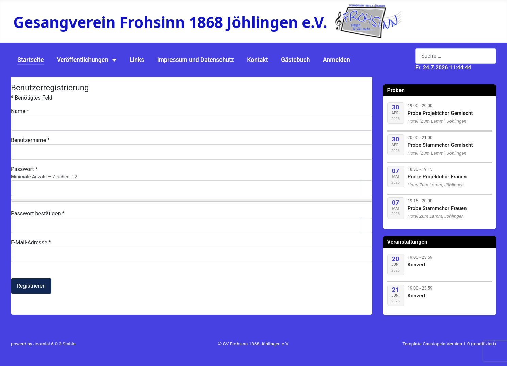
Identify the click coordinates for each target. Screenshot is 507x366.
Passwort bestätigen (37, 213)
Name (20, 111)
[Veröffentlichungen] (113, 60)
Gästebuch (295, 59)
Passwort (24, 169)
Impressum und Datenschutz (195, 59)
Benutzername (30, 140)
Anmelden (336, 59)
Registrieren (31, 286)
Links (137, 59)
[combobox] (455, 56)
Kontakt (257, 59)
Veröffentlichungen (82, 59)
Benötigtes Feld (31, 97)
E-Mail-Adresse (31, 242)
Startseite (30, 59)
